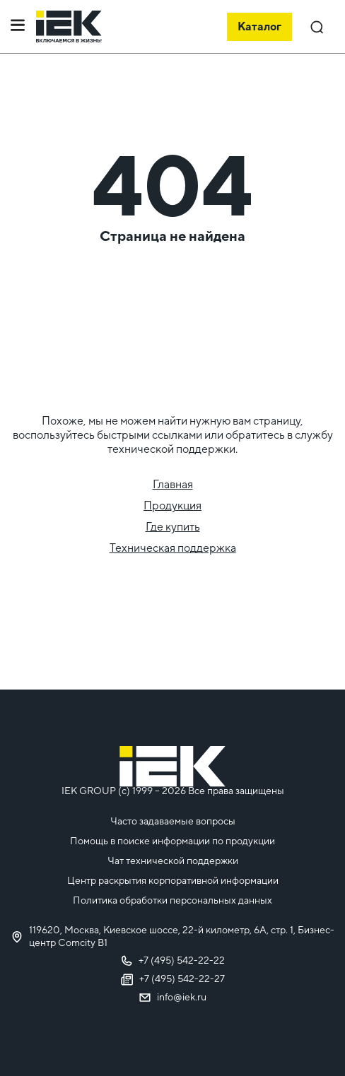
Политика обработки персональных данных (172, 900)
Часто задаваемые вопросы (172, 821)
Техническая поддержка (173, 548)
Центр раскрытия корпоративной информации (173, 880)
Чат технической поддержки (172, 860)
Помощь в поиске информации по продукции (172, 840)
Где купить (173, 526)
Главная (173, 484)
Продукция (172, 505)
